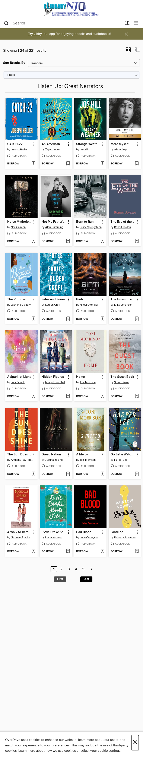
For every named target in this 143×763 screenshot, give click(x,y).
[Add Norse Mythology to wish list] (33, 241)
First (60, 579)
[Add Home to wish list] (102, 396)
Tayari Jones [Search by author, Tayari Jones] (52, 149)
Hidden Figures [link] (53, 377)
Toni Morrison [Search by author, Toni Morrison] (88, 382)
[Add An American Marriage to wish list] (68, 164)
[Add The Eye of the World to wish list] (136, 241)
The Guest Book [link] (122, 377)
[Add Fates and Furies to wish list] (68, 319)
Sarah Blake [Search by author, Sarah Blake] (121, 382)
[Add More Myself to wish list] (136, 164)
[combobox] (63, 23)
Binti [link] (79, 299)
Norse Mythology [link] (19, 222)
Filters (11, 75)
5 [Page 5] (83, 569)
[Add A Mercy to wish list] (102, 474)
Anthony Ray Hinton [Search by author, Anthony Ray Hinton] (22, 460)
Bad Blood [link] (84, 532)
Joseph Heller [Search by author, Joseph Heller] (19, 149)
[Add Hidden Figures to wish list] (68, 396)
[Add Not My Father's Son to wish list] (68, 241)
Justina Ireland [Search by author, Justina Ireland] (54, 460)
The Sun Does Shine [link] (19, 454)
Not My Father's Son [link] (54, 222)
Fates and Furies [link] (53, 299)
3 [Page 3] (69, 569)
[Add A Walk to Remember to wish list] (33, 551)
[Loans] (127, 24)
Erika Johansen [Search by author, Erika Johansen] (123, 305)
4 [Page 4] (76, 569)
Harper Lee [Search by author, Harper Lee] (120, 460)
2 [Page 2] (61, 569)
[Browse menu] (136, 23)
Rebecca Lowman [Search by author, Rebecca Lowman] (125, 537)
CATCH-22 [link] (15, 144)
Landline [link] (117, 532)
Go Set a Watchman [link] (123, 454)
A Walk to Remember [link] (19, 532)
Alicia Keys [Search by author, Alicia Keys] (120, 149)
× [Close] (135, 742)
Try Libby (35, 34)
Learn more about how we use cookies (47, 751)
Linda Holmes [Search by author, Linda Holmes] (53, 537)
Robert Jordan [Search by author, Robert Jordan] (122, 227)
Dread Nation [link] (51, 454)
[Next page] (92, 569)
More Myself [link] (119, 144)
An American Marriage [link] (54, 144)
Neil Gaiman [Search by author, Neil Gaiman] (18, 227)
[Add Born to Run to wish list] (102, 241)
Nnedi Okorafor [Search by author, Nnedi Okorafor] (89, 305)
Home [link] (80, 377)
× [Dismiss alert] (126, 34)
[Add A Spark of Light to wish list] (33, 396)
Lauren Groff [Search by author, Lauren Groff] (52, 305)
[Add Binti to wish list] (102, 319)
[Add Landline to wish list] (136, 551)
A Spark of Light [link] (19, 377)
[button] (128, 51)
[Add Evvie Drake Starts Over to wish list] (68, 551)
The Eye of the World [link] (123, 222)
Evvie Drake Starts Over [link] (54, 532)
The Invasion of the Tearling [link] (123, 299)
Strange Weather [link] (88, 144)
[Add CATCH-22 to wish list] (33, 164)
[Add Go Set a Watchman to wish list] (136, 474)
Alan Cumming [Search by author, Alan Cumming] (54, 227)
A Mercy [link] (82, 454)
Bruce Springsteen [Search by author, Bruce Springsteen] (91, 227)
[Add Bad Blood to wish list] (102, 551)
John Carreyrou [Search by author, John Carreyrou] (89, 537)
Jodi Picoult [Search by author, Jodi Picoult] (18, 382)
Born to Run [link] (85, 222)
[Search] (6, 23)
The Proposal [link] (16, 299)
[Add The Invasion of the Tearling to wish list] (136, 319)
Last (86, 579)
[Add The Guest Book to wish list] (136, 396)
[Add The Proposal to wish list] (33, 319)
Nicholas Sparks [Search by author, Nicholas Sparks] (20, 537)
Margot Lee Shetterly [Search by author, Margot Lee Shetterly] (56, 382)
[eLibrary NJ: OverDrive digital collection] (71, 9)
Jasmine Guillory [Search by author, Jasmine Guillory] (21, 305)
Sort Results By (14, 63)
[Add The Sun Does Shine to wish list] (33, 474)
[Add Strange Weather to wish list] (102, 164)
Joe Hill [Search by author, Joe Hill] (84, 149)
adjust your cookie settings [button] (100, 751)
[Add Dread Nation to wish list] (68, 474)
